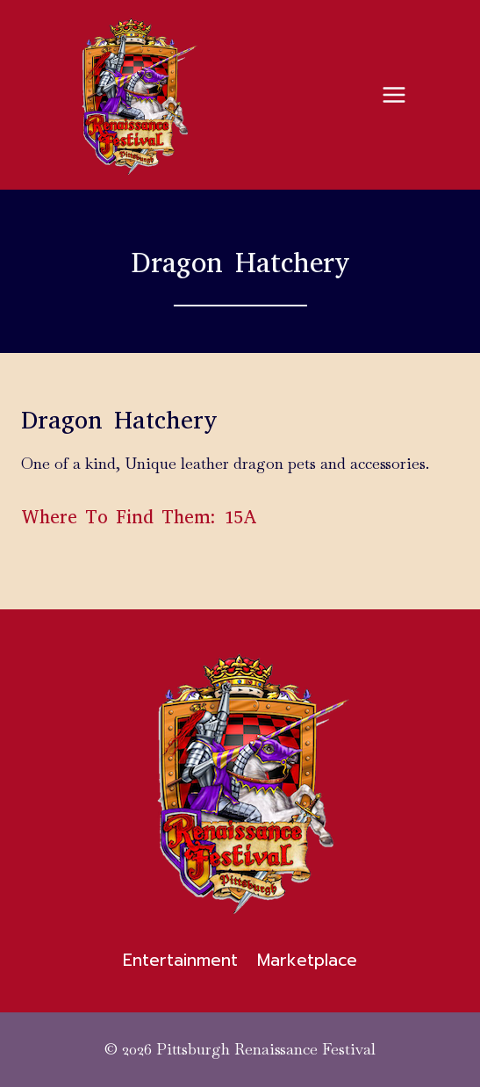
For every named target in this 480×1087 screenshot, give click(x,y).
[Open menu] (393, 94)
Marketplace (307, 960)
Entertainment (180, 960)
